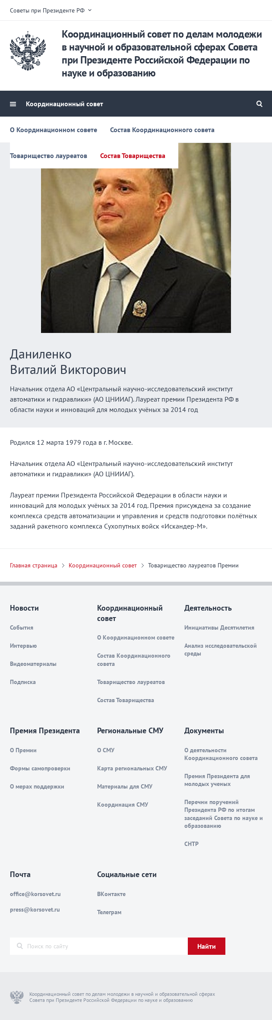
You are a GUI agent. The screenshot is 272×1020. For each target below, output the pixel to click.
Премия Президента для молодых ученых (217, 780)
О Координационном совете (53, 129)
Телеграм (109, 912)
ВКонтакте (111, 894)
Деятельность (208, 608)
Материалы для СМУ (124, 786)
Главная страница (33, 565)
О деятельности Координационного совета (221, 754)
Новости (24, 608)
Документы (204, 730)
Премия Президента (45, 730)
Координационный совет (64, 103)
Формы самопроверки (40, 768)
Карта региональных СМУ (132, 768)
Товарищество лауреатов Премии (193, 565)
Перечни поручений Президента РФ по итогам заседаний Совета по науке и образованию (223, 814)
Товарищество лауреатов (48, 155)
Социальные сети (127, 874)
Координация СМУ (122, 804)
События (21, 627)
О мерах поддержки (37, 786)
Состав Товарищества (132, 155)
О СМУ (105, 750)
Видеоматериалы (33, 664)
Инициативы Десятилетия (219, 627)
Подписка (23, 682)
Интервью (23, 645)
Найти (206, 946)
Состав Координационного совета (162, 129)
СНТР (191, 844)
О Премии (23, 750)
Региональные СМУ (130, 730)
